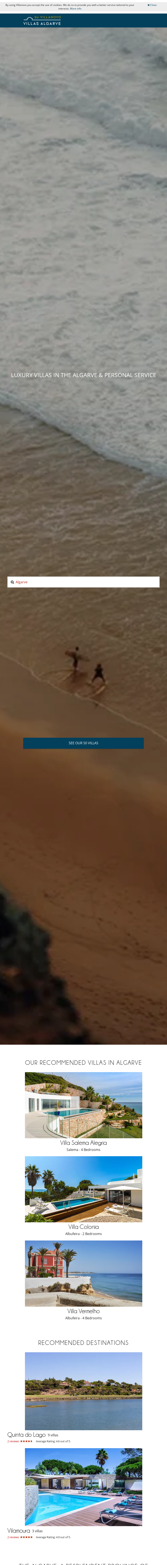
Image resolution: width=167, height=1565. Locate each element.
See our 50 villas (83, 743)
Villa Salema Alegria (83, 1143)
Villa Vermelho (83, 1311)
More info (75, 8)
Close (152, 5)
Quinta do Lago (26, 1434)
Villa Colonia (83, 1227)
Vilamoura (18, 1530)
